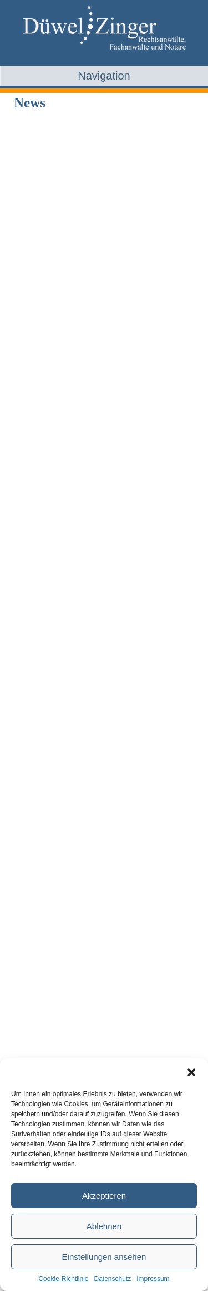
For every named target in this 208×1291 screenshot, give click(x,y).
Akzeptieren (104, 1195)
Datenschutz (112, 1279)
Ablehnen (104, 1226)
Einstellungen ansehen (104, 1257)
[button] (191, 1072)
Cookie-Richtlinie (63, 1279)
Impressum (152, 1279)
